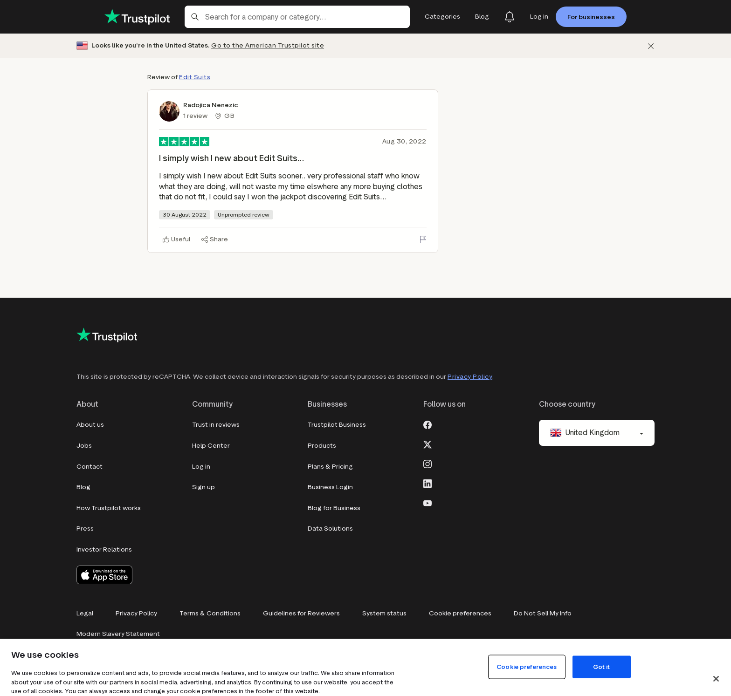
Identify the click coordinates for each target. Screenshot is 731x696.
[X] (427, 443)
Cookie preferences (460, 613)
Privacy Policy (470, 377)
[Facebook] (427, 424)
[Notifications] (510, 17)
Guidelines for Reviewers (301, 613)
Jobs (84, 446)
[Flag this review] (423, 239)
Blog (83, 487)
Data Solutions (330, 528)
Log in (201, 467)
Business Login (330, 487)
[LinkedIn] (427, 482)
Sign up (203, 487)
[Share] (215, 239)
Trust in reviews (216, 425)
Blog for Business (334, 508)
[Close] (716, 679)
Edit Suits (194, 77)
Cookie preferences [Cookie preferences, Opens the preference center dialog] (527, 666)
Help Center (211, 446)
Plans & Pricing (330, 467)
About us (90, 425)
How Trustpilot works (108, 508)
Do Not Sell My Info (543, 613)
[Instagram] (427, 463)
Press (85, 528)
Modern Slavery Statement (118, 634)
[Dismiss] (651, 45)
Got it (601, 666)
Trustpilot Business (337, 425)
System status (384, 613)
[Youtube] (427, 502)
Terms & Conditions (210, 613)
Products (322, 446)
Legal (84, 613)
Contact (89, 467)
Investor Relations (104, 549)
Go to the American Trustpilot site (267, 45)
